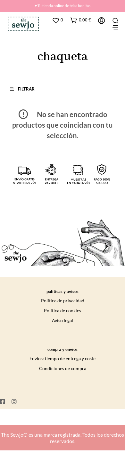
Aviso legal (62, 320)
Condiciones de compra (62, 368)
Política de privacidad (62, 300)
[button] (25, 88)
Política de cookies (62, 310)
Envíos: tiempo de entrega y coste (62, 358)
